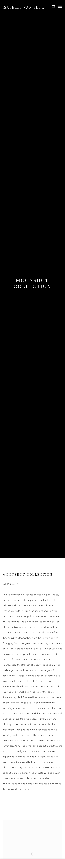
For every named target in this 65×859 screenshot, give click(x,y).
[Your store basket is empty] (53, 6)
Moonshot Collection (32, 283)
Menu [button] (59, 6)
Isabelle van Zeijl (23, 7)
